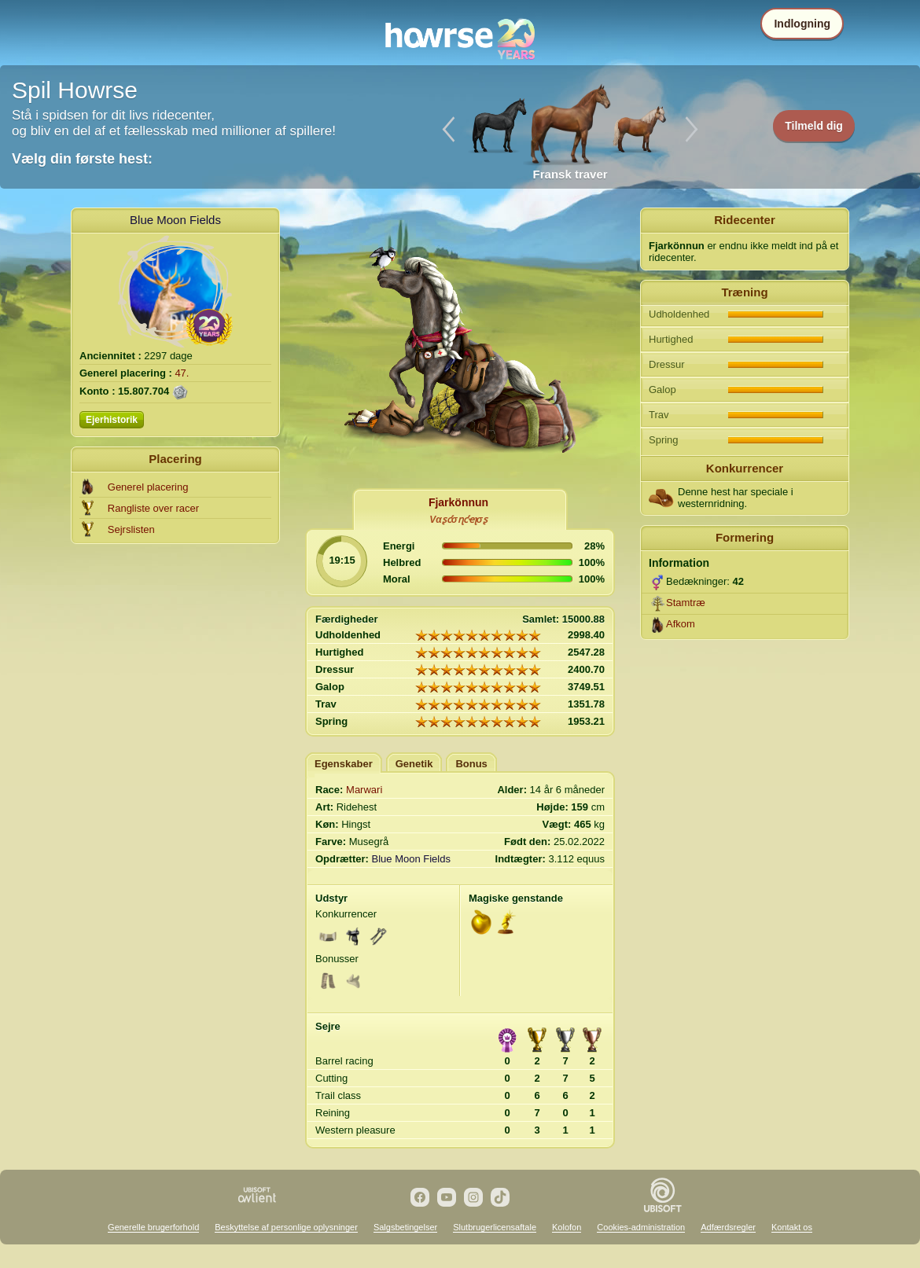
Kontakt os (791, 1227)
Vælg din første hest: (82, 159)
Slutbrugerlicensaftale (494, 1227)
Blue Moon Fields (175, 219)
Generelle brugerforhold (153, 1227)
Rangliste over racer (153, 508)
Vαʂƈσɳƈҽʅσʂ (458, 519)
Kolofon (566, 1227)
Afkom (680, 624)
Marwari (364, 790)
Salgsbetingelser (405, 1227)
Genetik (414, 764)
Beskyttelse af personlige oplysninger (286, 1227)
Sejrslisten (131, 529)
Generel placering (148, 487)
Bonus (471, 764)
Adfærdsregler (728, 1227)
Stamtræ (685, 602)
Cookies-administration (641, 1227)
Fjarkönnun (458, 502)
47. (182, 373)
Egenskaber (344, 764)
